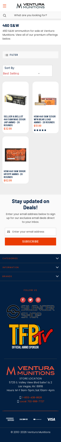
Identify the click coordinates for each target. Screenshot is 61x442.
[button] (30, 55)
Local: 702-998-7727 (32, 401)
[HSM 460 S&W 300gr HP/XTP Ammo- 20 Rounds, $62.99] (15, 152)
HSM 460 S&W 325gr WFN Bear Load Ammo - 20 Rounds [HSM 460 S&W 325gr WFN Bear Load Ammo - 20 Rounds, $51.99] (45, 119)
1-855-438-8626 (32, 397)
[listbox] (22, 73)
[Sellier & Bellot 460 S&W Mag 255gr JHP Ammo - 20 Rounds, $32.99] (15, 98)
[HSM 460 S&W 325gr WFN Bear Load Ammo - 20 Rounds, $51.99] (45, 98)
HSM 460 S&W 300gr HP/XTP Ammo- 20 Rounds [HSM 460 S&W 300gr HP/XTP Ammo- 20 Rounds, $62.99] (15, 174)
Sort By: (10, 68)
